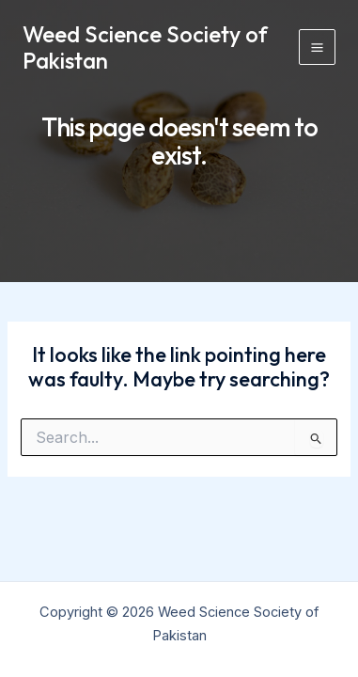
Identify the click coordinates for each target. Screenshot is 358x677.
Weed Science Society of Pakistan (145, 47)
